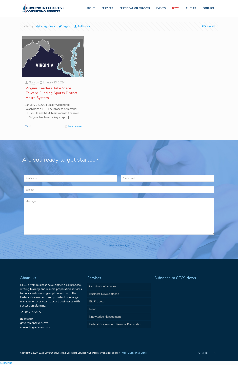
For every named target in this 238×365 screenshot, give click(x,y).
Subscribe (6, 363)
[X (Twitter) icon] (199, 353)
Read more (75, 126)
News (93, 309)
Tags (65, 26)
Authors (82, 26)
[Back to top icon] (214, 352)
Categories (46, 26)
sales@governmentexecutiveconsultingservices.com (35, 323)
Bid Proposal (97, 301)
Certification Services (102, 286)
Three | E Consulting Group (133, 352)
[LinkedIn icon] (203, 353)
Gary (32, 82)
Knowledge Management (105, 317)
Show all (208, 26)
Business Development (104, 294)
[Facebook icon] (196, 353)
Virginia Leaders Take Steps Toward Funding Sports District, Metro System (51, 93)
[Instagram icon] (206, 353)
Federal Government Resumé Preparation (115, 324)
